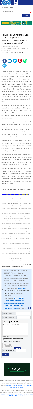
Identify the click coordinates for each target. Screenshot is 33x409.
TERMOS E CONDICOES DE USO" (17, 258)
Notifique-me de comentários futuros (13, 338)
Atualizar (18, 348)
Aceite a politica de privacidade (12, 341)
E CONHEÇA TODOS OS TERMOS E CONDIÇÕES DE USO (16, 291)
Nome (7, 313)
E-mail (9, 317)
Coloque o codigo (8, 350)
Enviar (6, 354)
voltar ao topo (27, 264)
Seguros (16, 52)
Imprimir (21, 52)
